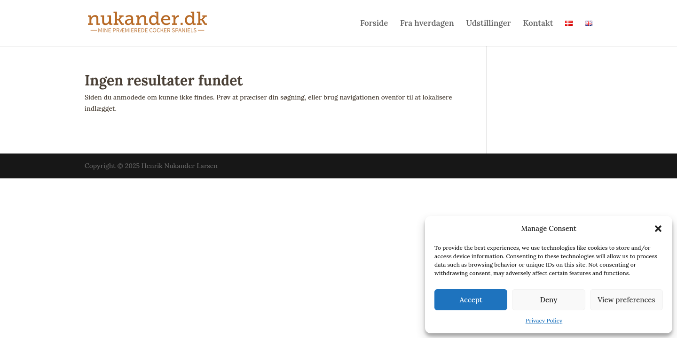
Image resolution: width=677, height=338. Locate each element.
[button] (658, 228)
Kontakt (538, 24)
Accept (471, 299)
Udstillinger (488, 24)
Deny (549, 299)
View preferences (626, 299)
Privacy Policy (544, 320)
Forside (374, 24)
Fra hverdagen (427, 24)
